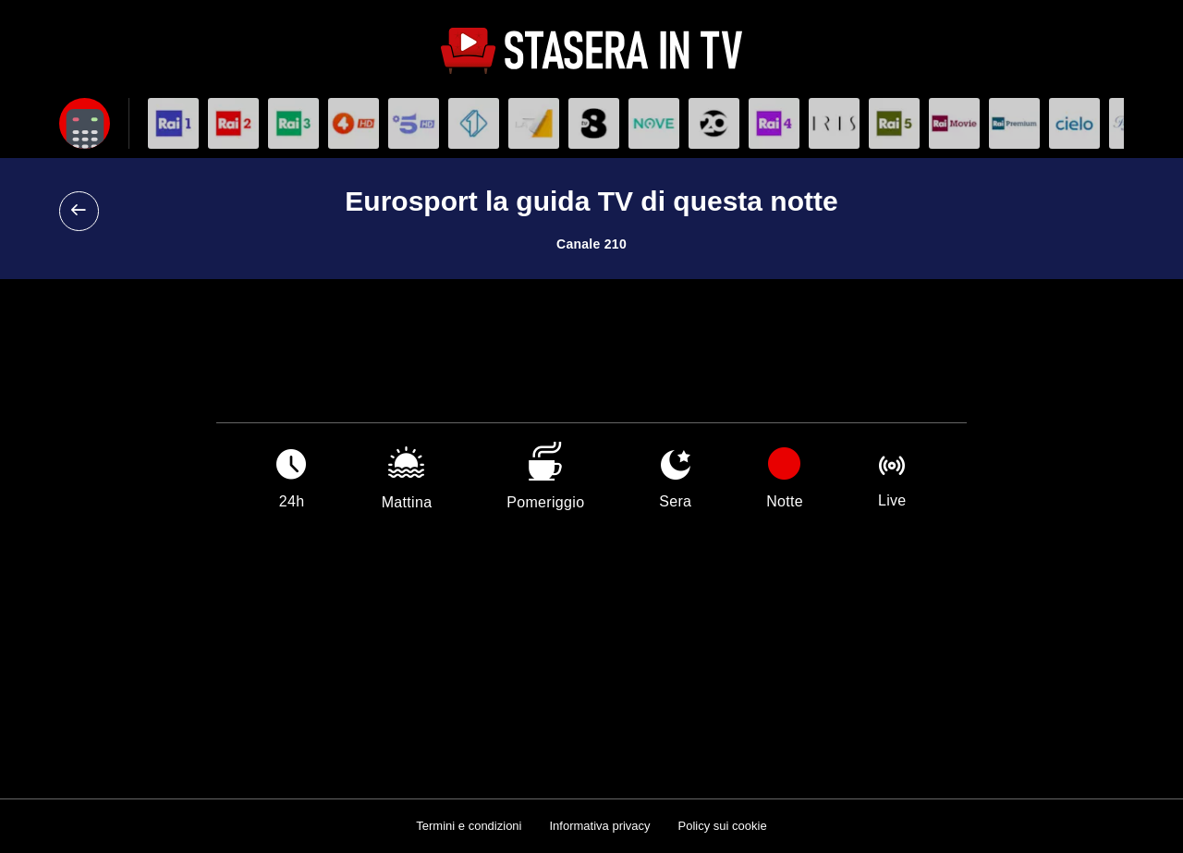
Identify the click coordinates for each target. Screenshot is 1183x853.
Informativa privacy (599, 826)
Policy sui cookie (722, 826)
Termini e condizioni (468, 826)
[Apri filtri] (84, 123)
